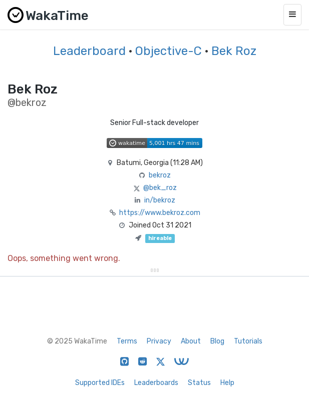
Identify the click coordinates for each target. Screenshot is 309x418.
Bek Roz (233, 51)
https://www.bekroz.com (159, 212)
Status (199, 382)
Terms (127, 341)
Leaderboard (89, 51)
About (191, 341)
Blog (217, 341)
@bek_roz (160, 188)
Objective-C (170, 51)
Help (227, 382)
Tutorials (248, 341)
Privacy (159, 341)
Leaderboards (156, 382)
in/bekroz (159, 200)
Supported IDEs (100, 382)
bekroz (160, 175)
